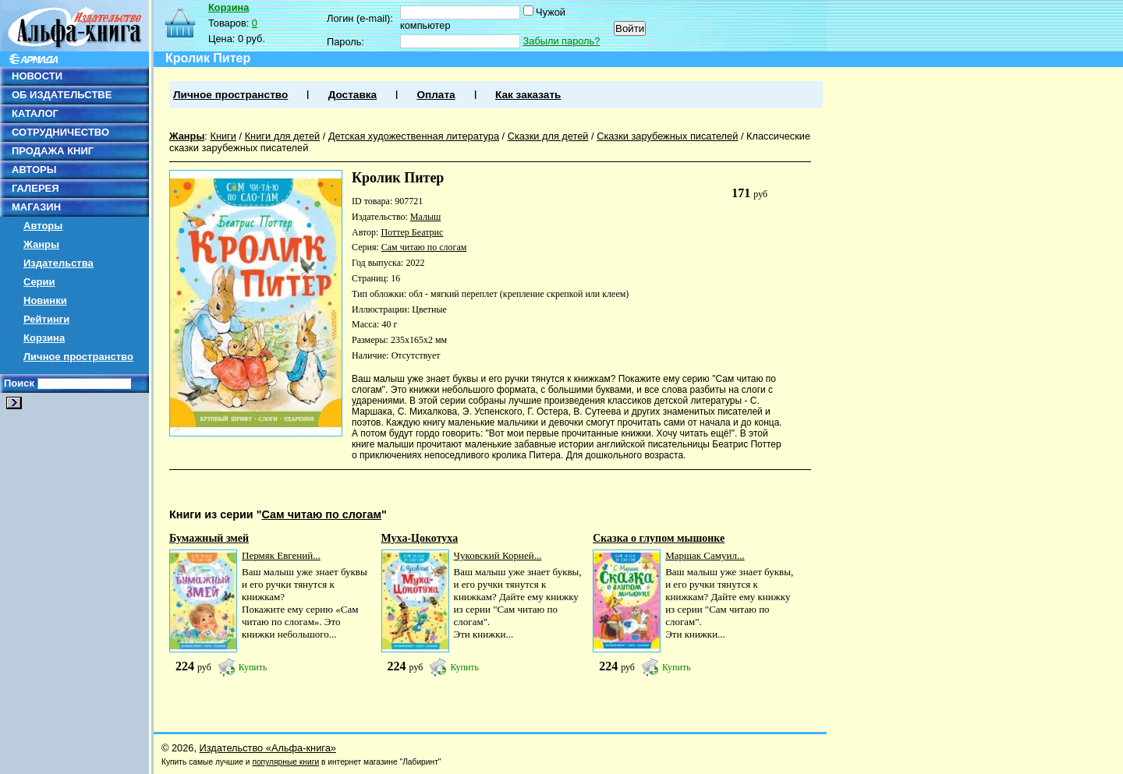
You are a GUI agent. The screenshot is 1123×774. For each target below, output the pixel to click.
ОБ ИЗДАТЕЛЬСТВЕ (62, 95)
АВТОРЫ (34, 169)
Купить (253, 667)
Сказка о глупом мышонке (658, 538)
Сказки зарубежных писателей (667, 136)
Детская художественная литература (413, 136)
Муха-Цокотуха (420, 538)
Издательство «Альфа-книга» (268, 748)
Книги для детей (283, 136)
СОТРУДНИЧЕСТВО (60, 132)
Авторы (42, 225)
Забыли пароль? (561, 41)
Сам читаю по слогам (424, 247)
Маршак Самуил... (705, 555)
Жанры (41, 244)
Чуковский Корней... (498, 555)
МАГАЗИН (36, 207)
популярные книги (285, 762)
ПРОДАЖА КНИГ (53, 151)
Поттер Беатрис (412, 232)
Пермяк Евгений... (281, 555)
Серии (39, 282)
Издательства (58, 263)
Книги (223, 136)
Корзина (44, 338)
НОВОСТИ (37, 76)
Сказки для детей (548, 136)
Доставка (352, 95)
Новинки (45, 300)
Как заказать (528, 95)
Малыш (425, 216)
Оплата (435, 95)
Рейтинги (46, 319)
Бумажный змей (209, 538)
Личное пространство (78, 356)
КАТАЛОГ (35, 113)
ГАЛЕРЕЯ (35, 188)
